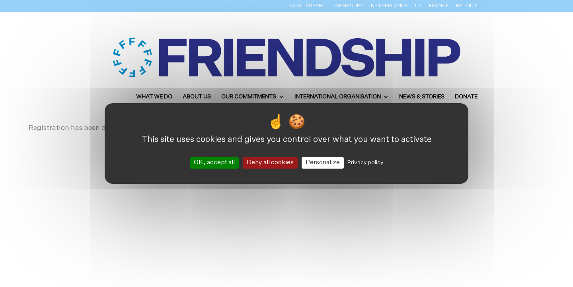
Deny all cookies (270, 162)
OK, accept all (214, 162)
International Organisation (337, 97)
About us (197, 97)
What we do (154, 97)
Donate (466, 97)
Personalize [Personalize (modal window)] (323, 162)
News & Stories (421, 97)
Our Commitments (248, 97)
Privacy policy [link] (365, 162)
